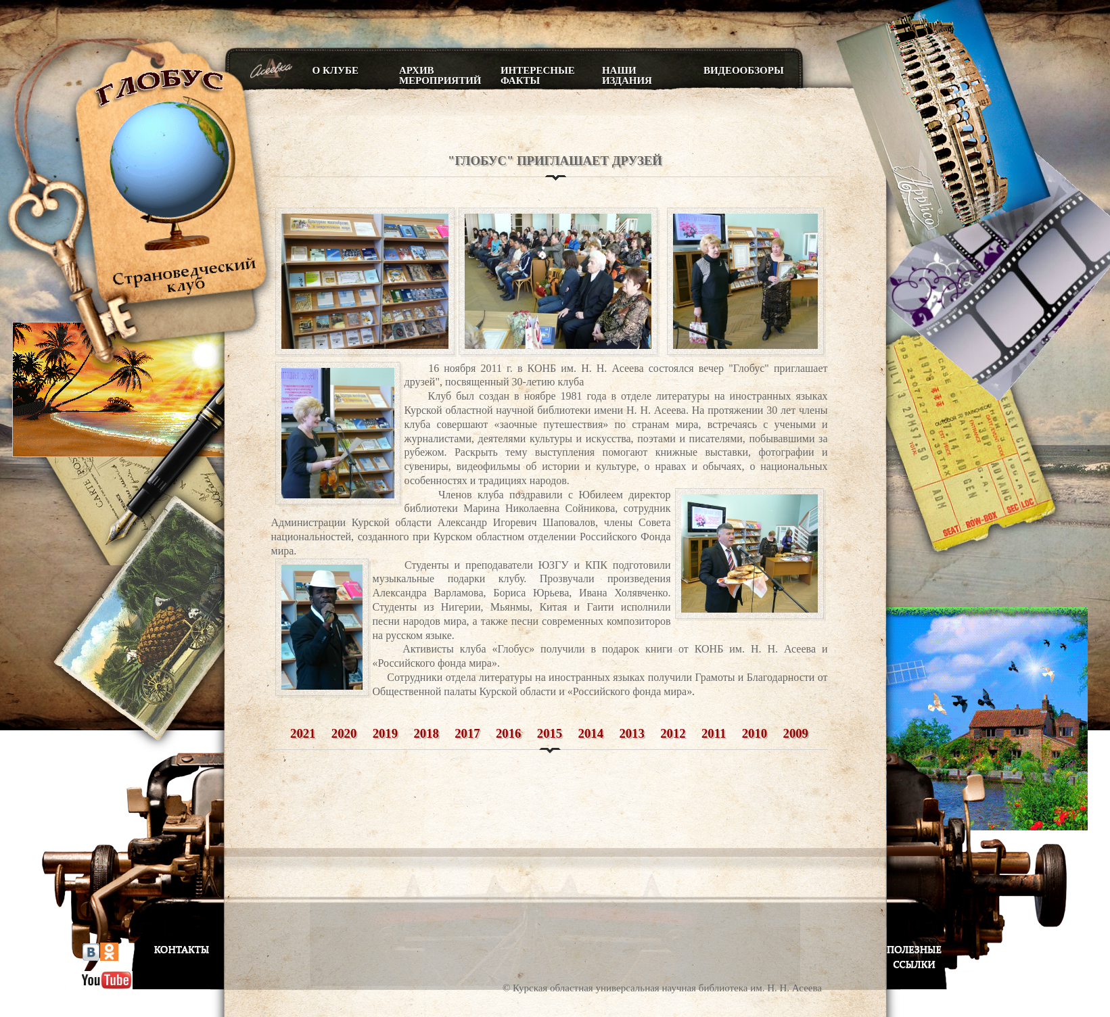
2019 (385, 733)
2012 (672, 733)
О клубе (336, 70)
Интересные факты (538, 75)
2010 (754, 733)
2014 (590, 733)
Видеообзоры (743, 70)
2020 (343, 733)
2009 (795, 733)
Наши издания (627, 75)
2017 (467, 733)
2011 (713, 733)
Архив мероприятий (439, 75)
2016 (508, 733)
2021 (302, 733)
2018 (425, 733)
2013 (631, 733)
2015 (549, 733)
